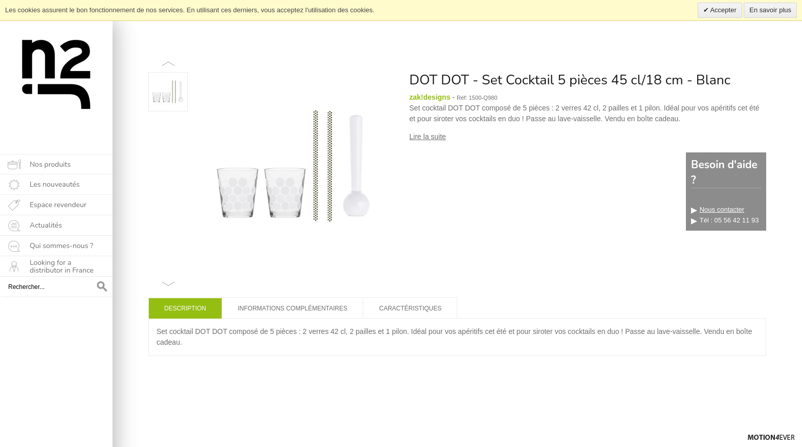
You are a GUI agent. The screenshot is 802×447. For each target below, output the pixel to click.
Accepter (723, 10)
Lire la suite (427, 136)
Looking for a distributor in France (62, 266)
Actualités (46, 225)
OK (102, 287)
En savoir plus (770, 10)
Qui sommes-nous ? (61, 246)
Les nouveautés (55, 184)
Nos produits (50, 164)
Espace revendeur (58, 205)
